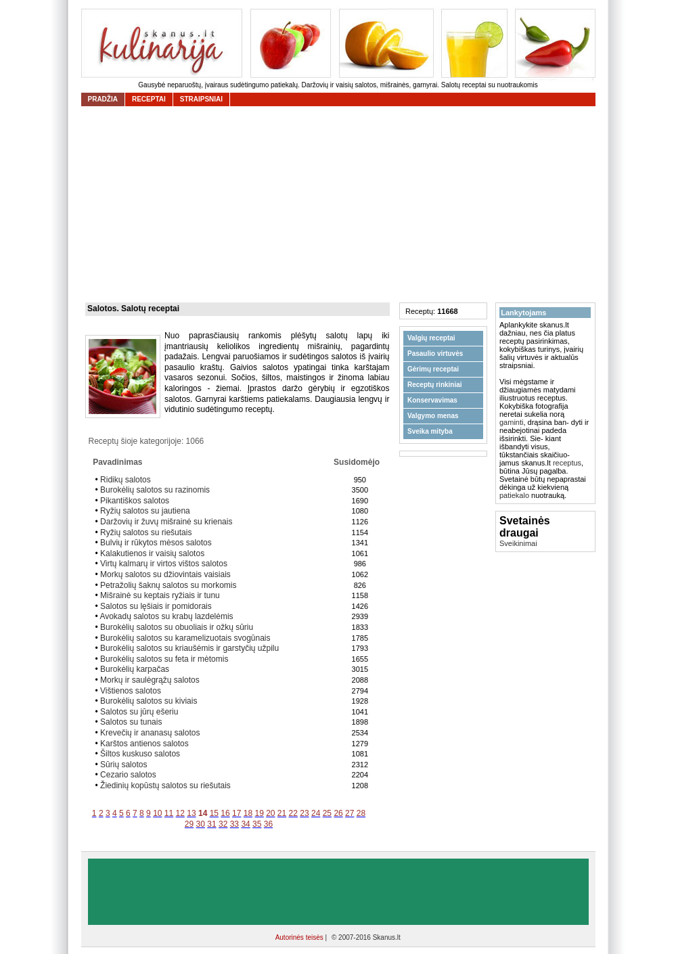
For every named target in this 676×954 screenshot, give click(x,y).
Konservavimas (432, 400)
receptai (149, 99)
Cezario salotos (128, 774)
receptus (567, 463)
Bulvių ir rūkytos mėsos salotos (156, 542)
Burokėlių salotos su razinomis (155, 490)
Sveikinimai (518, 543)
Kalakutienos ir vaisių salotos (152, 553)
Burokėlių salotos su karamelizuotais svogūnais (185, 638)
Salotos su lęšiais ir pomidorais (156, 606)
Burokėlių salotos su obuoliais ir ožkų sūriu (176, 627)
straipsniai (201, 99)
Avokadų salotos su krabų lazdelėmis (166, 616)
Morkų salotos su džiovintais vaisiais (165, 574)
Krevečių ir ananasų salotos (150, 732)
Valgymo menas (433, 415)
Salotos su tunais (131, 722)
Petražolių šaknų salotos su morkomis (168, 585)
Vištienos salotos (130, 691)
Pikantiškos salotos (134, 500)
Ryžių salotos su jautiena (145, 511)
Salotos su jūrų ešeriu (139, 712)
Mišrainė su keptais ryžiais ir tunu (160, 595)
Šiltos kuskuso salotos (140, 753)
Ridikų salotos (125, 479)
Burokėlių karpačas (134, 669)
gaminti (511, 422)
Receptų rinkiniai (434, 384)
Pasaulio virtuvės (435, 353)
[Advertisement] (342, 204)
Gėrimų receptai (433, 369)
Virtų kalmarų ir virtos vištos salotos (163, 563)
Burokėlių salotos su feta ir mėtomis (164, 659)
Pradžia (103, 99)
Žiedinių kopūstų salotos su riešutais (165, 785)
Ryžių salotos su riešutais (145, 532)
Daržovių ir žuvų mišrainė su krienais (166, 521)
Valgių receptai (431, 338)
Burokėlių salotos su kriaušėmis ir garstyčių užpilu (189, 648)
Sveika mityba (430, 431)
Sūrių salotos (123, 764)
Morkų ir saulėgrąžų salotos (150, 680)
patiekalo (514, 495)
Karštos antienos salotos (144, 743)
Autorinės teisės (300, 937)
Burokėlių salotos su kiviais (148, 701)
